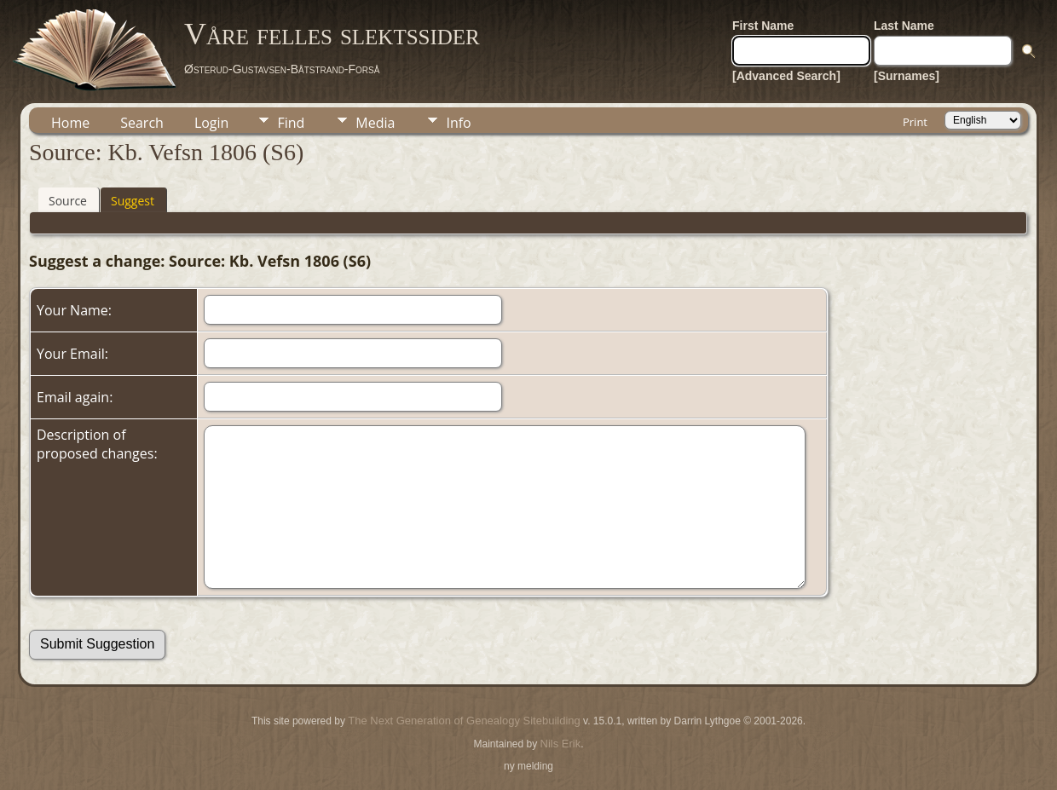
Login (211, 122)
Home (70, 122)
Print (915, 122)
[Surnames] (906, 76)
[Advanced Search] (786, 76)
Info (458, 122)
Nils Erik (560, 743)
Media (375, 122)
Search (142, 122)
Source (68, 201)
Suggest (132, 201)
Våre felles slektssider (332, 34)
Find (290, 122)
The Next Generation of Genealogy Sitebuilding (464, 720)
